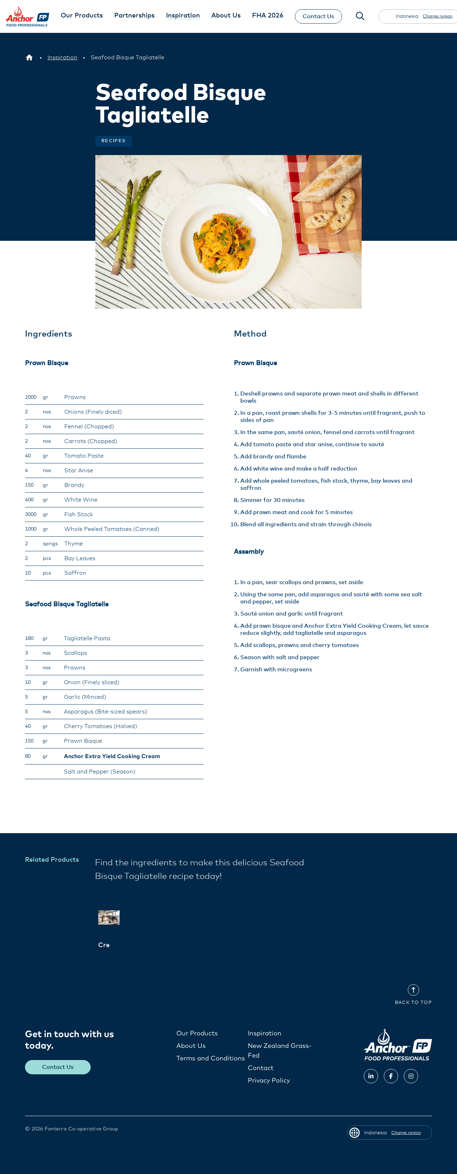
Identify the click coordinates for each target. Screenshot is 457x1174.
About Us (191, 1046)
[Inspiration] (62, 57)
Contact (260, 1068)
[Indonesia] (29, 57)
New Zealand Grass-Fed (280, 1051)
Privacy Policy (269, 1081)
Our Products (197, 1033)
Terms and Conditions (210, 1058)
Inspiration (264, 1033)
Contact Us (318, 16)
